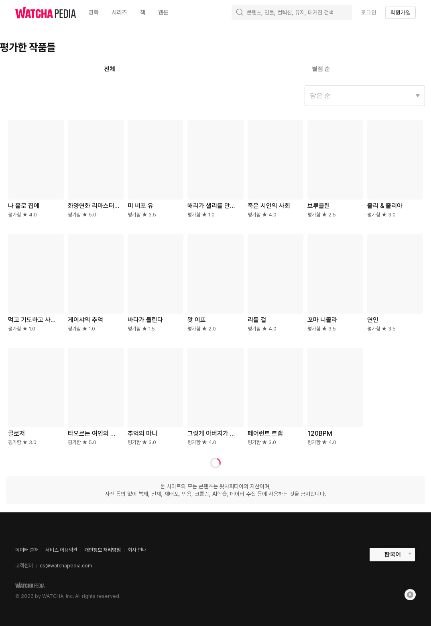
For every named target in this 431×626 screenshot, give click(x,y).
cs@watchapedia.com (66, 566)
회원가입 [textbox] (400, 12)
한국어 (392, 554)
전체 (109, 68)
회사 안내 (137, 550)
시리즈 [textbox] (119, 12)
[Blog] (410, 594)
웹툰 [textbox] (163, 12)
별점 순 (321, 68)
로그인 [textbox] (368, 12)
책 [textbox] (142, 12)
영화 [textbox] (93, 12)
